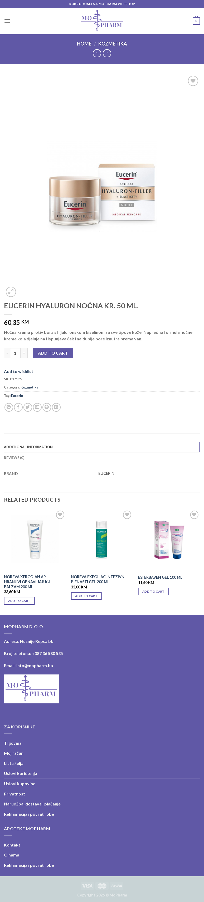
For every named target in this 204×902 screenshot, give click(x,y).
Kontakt (12, 844)
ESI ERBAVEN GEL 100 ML (160, 577)
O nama (11, 854)
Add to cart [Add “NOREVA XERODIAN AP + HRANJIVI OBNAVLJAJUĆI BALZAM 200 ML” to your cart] (19, 600)
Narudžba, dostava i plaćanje (32, 803)
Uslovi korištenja (20, 773)
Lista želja (13, 763)
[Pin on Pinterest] (46, 407)
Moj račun (13, 752)
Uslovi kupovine (19, 783)
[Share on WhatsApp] (8, 407)
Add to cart (53, 352)
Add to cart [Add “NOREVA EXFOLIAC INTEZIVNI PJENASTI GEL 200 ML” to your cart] (86, 596)
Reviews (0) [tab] (14, 458)
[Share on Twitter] (27, 407)
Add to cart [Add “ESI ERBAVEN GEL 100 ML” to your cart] (153, 591)
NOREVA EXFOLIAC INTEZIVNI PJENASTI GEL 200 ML (98, 579)
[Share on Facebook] (18, 407)
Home (84, 44)
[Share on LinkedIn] (56, 407)
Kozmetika (112, 44)
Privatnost (14, 793)
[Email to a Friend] (37, 407)
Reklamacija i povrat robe (29, 814)
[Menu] (7, 20)
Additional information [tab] (28, 447)
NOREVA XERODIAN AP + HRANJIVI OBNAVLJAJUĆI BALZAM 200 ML (27, 582)
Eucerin (17, 396)
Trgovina (13, 742)
